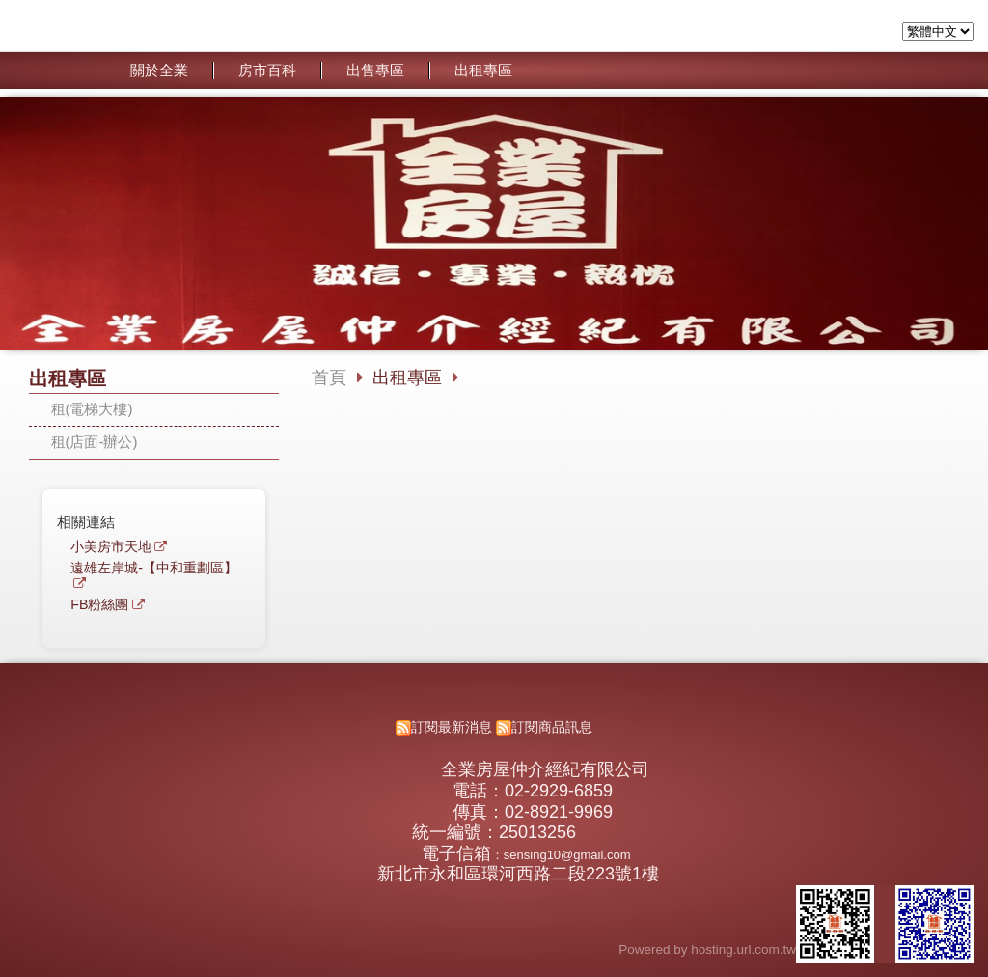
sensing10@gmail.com (567, 855)
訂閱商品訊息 (551, 727)
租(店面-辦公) (94, 441)
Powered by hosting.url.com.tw (707, 949)
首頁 (329, 377)
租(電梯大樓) (92, 409)
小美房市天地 (110, 547)
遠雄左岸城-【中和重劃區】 (153, 568)
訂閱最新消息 (451, 727)
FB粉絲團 (99, 605)
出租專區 (409, 377)
